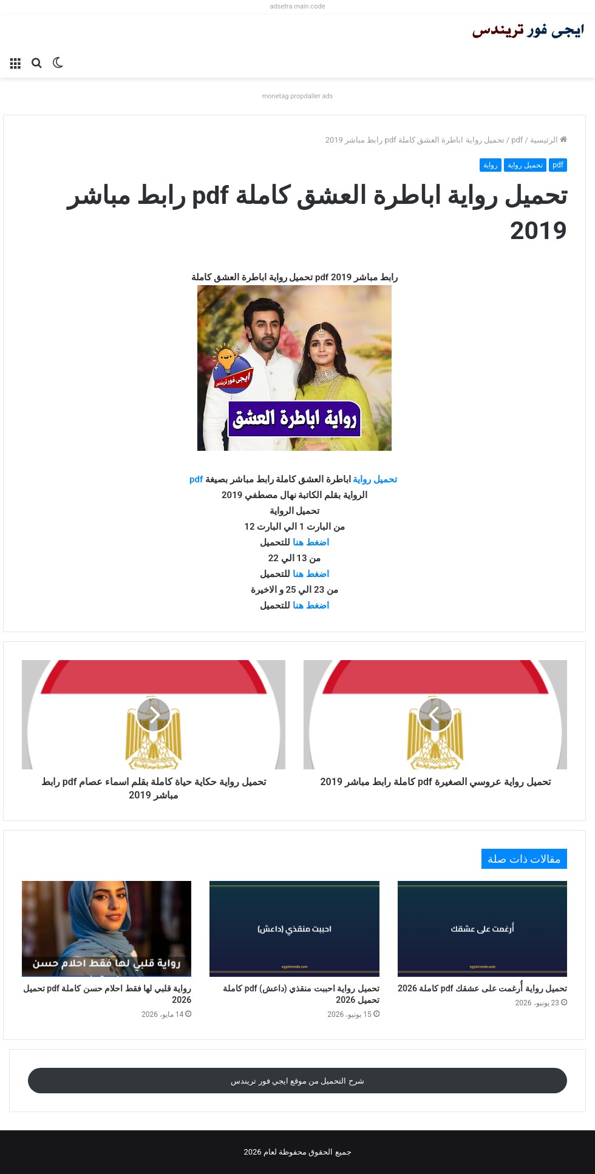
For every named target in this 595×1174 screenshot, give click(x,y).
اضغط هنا (311, 542)
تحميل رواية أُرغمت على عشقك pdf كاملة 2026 (482, 988)
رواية (490, 165)
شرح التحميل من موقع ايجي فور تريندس (297, 1080)
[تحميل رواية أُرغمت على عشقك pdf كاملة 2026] (482, 929)
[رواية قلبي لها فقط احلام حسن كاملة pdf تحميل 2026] (106, 929)
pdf (517, 139)
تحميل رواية (525, 165)
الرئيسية (548, 139)
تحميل (385, 479)
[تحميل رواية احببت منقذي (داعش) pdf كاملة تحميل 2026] (294, 929)
